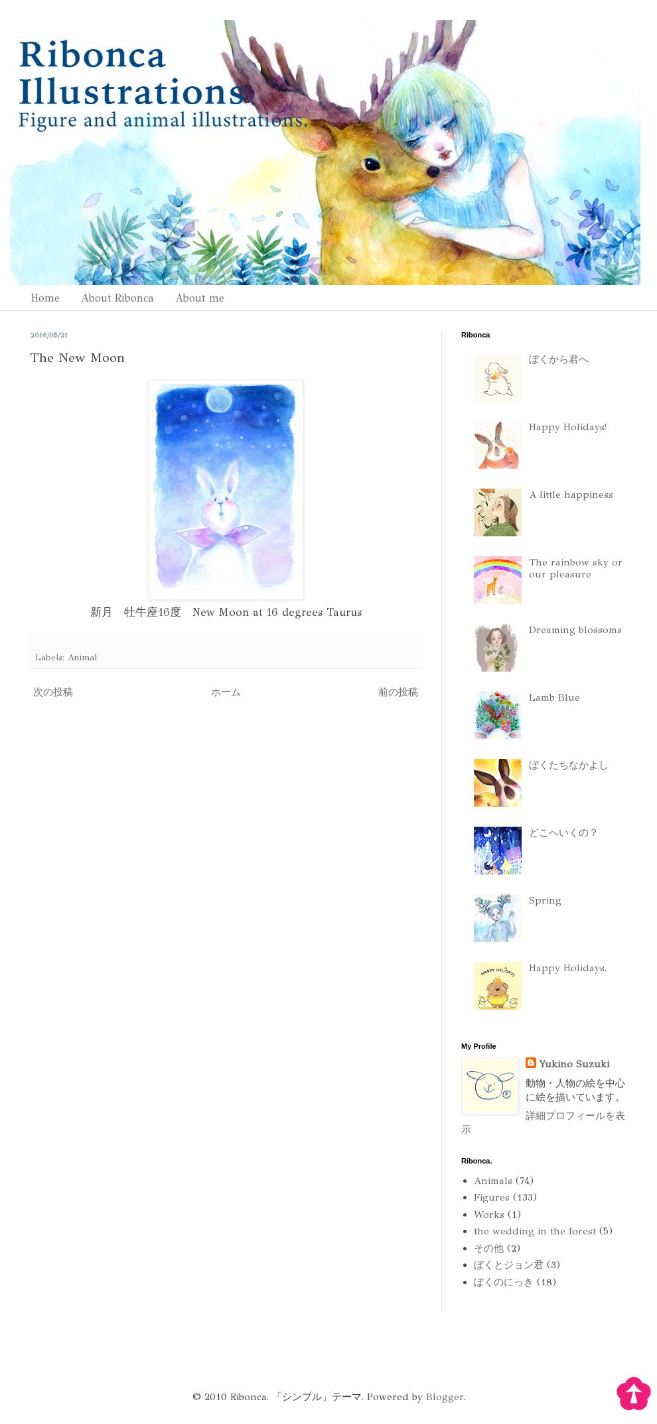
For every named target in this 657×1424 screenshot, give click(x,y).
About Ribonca (117, 298)
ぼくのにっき (504, 1282)
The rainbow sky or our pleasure (575, 568)
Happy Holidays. (568, 968)
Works (489, 1214)
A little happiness (571, 495)
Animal (82, 657)
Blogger (444, 1397)
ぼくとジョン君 (509, 1265)
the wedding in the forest (535, 1231)
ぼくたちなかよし (569, 765)
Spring (545, 900)
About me (199, 298)
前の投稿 (398, 692)
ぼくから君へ (559, 359)
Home (45, 298)
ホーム (226, 692)
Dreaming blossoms (575, 630)
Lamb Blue (554, 697)
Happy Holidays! (568, 427)
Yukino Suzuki (574, 1064)
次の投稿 (53, 692)
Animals (493, 1181)
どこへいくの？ (564, 833)
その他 (489, 1248)
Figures (492, 1197)
